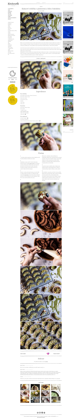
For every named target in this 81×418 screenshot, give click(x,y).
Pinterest (44, 413)
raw (8, 42)
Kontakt (9, 12)
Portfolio (10, 11)
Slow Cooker (10, 36)
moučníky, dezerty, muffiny (12, 30)
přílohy (9, 29)
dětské (9, 43)
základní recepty (10, 50)
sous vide (9, 52)
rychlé (9, 49)
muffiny (9, 33)
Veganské (9, 41)
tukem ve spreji (32, 163)
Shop (9, 10)
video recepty (10, 47)
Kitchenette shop (68, 8)
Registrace (44, 2)
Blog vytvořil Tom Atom (41, 417)
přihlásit (46, 361)
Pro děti (9, 13)
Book (13, 60)
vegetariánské (10, 40)
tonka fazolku (26, 174)
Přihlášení (38, 2)
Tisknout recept (56, 353)
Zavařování (9, 46)
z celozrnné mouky (11, 38)
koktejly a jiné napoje (11, 35)
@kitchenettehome (14, 67)
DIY (8, 54)
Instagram (42, 413)
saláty (9, 25)
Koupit (25, 114)
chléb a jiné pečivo (11, 34)
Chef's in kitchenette (12, 17)
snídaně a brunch (11, 22)
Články (9, 16)
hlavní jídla (10, 28)
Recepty (9, 19)
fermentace (10, 44)
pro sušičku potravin (11, 53)
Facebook (38, 413)
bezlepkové (10, 37)
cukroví (9, 31)
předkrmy (9, 24)
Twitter (40, 413)
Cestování (10, 15)
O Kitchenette (10, 8)
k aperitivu (9, 23)
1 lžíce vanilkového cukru (24, 111)
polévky (9, 27)
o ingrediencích (10, 48)
